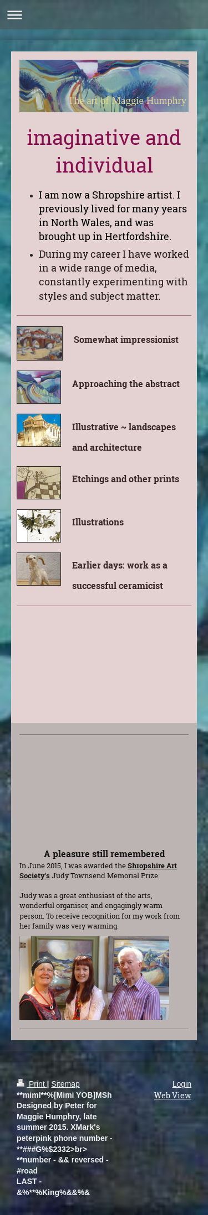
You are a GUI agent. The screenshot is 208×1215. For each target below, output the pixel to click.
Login (182, 1084)
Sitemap (65, 1084)
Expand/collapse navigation (104, 15)
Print (32, 1084)
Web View (172, 1095)
